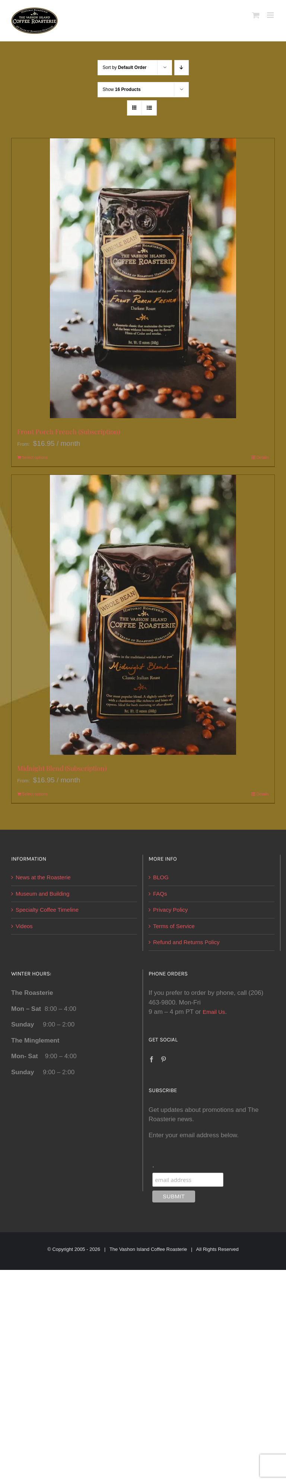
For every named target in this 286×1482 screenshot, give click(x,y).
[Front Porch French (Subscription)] (143, 278)
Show (122, 89)
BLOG (161, 877)
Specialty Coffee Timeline (47, 909)
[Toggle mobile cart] (256, 15)
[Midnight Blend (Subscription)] (143, 615)
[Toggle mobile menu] (271, 15)
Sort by (125, 67)
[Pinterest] (163, 1059)
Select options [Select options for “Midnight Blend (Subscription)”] (35, 794)
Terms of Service (174, 926)
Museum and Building (42, 893)
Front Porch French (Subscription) (68, 431)
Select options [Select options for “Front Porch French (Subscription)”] (35, 457)
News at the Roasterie (43, 877)
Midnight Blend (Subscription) (62, 768)
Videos (24, 926)
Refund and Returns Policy (186, 942)
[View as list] (149, 108)
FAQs (160, 893)
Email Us (214, 1012)
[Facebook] (152, 1059)
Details (262, 457)
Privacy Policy (170, 909)
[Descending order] (181, 67)
